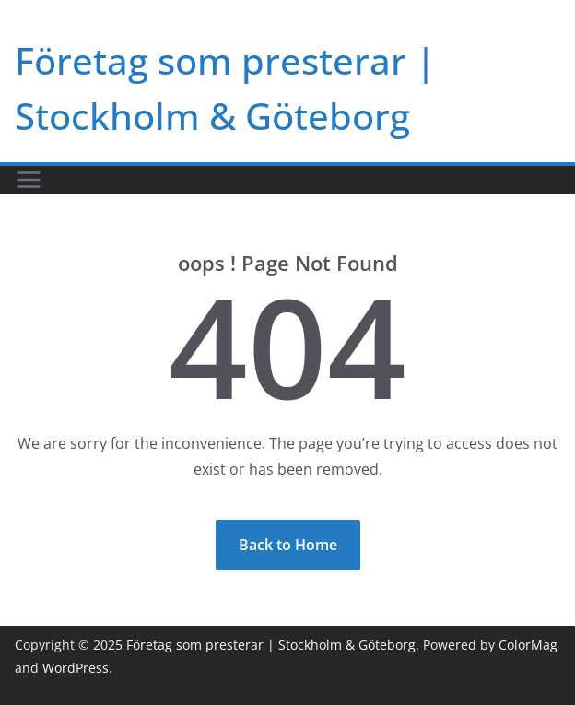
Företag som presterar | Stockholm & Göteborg (271, 644)
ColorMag (528, 644)
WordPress (75, 667)
